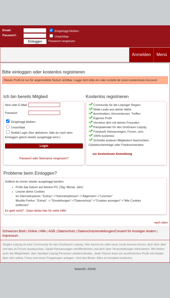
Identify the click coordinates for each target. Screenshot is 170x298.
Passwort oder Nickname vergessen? (43, 158)
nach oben (161, 222)
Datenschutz (66, 231)
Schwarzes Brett (13, 231)
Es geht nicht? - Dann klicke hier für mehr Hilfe (35, 210)
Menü (161, 54)
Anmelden (141, 54)
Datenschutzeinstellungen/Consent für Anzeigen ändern (117, 231)
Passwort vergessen (61, 41)
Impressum (10, 236)
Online (32, 231)
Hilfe (42, 231)
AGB (51, 231)
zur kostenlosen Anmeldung (112, 153)
